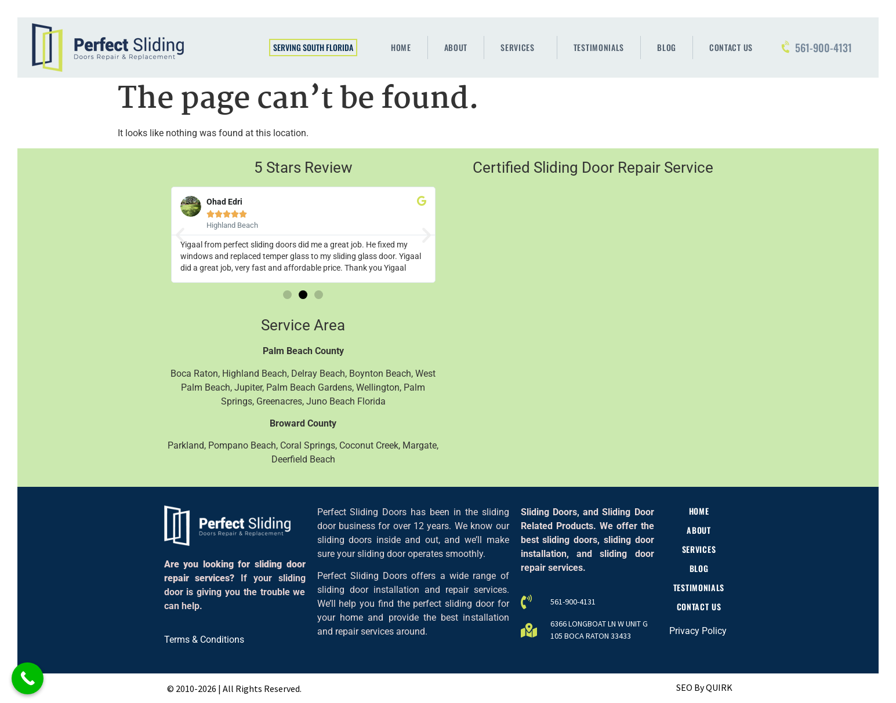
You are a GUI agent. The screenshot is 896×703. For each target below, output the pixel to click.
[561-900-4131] (786, 47)
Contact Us (731, 47)
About (456, 47)
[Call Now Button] (27, 678)
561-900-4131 (823, 47)
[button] (180, 235)
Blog (666, 47)
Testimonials (599, 47)
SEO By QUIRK (704, 687)
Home (401, 47)
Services (520, 47)
